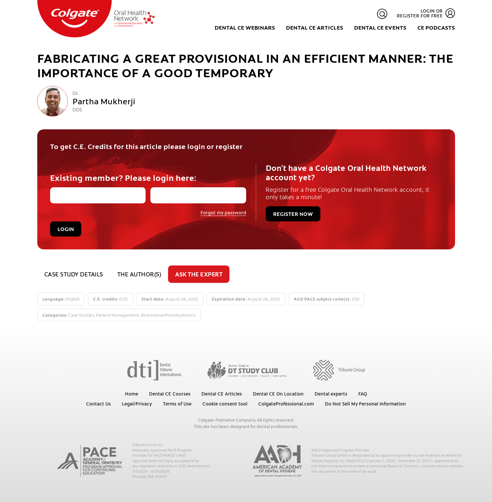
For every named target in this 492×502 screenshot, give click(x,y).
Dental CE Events (380, 27)
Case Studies (81, 315)
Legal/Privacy (137, 403)
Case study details (73, 274)
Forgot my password (223, 212)
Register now (293, 213)
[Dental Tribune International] (154, 370)
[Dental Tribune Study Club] (247, 370)
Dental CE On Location (278, 393)
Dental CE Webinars (245, 27)
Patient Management (117, 315)
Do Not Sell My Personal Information (365, 403)
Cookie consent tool (224, 403)
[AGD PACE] (90, 461)
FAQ (362, 393)
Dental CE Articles (314, 27)
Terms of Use (177, 403)
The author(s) (139, 274)
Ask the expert (198, 274)
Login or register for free (426, 13)
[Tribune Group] (339, 370)
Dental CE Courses (170, 393)
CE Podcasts (436, 27)
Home (131, 393)
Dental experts (331, 393)
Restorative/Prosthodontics (168, 315)
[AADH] (277, 461)
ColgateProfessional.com (286, 403)
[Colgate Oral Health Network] (96, 18)
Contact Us (98, 403)
